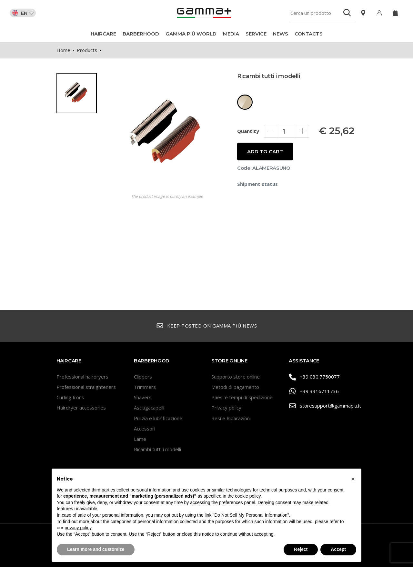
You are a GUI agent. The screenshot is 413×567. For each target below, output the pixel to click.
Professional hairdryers (82, 376)
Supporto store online (235, 376)
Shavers (143, 397)
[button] (353, 479)
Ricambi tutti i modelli (157, 449)
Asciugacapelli (149, 407)
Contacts (309, 34)
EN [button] (23, 13)
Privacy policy (226, 407)
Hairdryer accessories (81, 407)
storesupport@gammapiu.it (323, 406)
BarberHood (141, 34)
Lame (140, 439)
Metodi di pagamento (235, 387)
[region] (79, 170)
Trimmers (145, 387)
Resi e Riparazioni (231, 418)
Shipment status (257, 184)
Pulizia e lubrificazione (158, 418)
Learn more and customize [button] (95, 549)
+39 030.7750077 (314, 377)
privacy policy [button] (78, 527)
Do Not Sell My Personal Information (250, 515)
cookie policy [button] (247, 496)
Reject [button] (300, 549)
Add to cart (265, 151)
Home (63, 50)
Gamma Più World (191, 34)
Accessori (144, 428)
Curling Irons (70, 397)
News (280, 34)
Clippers (143, 376)
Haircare (103, 34)
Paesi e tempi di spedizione (242, 397)
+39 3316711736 (314, 391)
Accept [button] (338, 549)
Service (256, 34)
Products (87, 50)
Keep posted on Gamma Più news (206, 326)
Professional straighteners (86, 387)
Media (231, 34)
